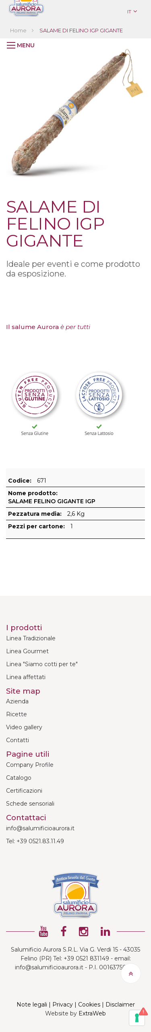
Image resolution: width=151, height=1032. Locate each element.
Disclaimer (120, 1004)
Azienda (17, 701)
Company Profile (30, 764)
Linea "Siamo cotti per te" (42, 664)
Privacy (62, 1004)
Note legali (32, 1004)
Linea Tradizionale (31, 638)
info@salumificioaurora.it (40, 828)
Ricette (16, 714)
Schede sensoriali (30, 803)
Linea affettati (26, 677)
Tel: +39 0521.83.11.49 (35, 841)
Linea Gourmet (27, 651)
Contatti (17, 740)
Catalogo (18, 777)
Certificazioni (24, 790)
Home (18, 30)
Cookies (89, 1004)
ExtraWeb (92, 1013)
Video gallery (24, 727)
